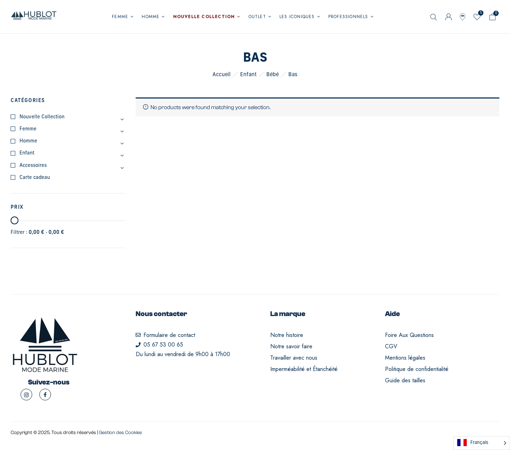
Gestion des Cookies (120, 432)
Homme (28, 141)
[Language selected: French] (481, 443)
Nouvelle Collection (41, 117)
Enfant (248, 75)
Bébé (272, 75)
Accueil (221, 75)
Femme (27, 129)
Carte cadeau (34, 177)
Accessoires (33, 165)
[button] (492, 18)
